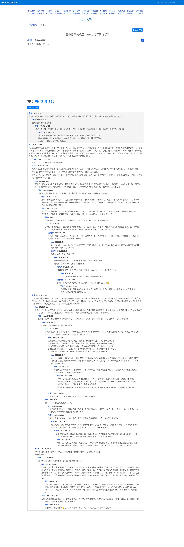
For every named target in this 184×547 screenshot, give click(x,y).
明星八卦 (91, 13)
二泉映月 (37, 40)
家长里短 (109, 11)
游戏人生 (127, 13)
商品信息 (136, 13)
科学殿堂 (64, 13)
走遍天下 (64, 11)
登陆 (160, 3)
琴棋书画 (145, 11)
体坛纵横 (37, 13)
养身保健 (127, 11)
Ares (62, 257)
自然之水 (57, 233)
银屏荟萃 (46, 13)
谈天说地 (46, 11)
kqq (39, 119)
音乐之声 (37, 11)
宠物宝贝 (100, 11)
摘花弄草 (82, 11)
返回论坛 (143, 30)
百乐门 (40, 166)
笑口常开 (118, 11)
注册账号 (170, 3)
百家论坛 (50, 25)
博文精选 (39, 25)
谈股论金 (118, 13)
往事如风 (73, 11)
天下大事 (55, 11)
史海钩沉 (82, 13)
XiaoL (47, 132)
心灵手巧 (145, 13)
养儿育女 (55, 13)
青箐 (36, 113)
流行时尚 (109, 13)
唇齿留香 (136, 11)
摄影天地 (73, 13)
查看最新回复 (40, 107)
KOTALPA (8, 2)
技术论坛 (100, 13)
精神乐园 (91, 11)
